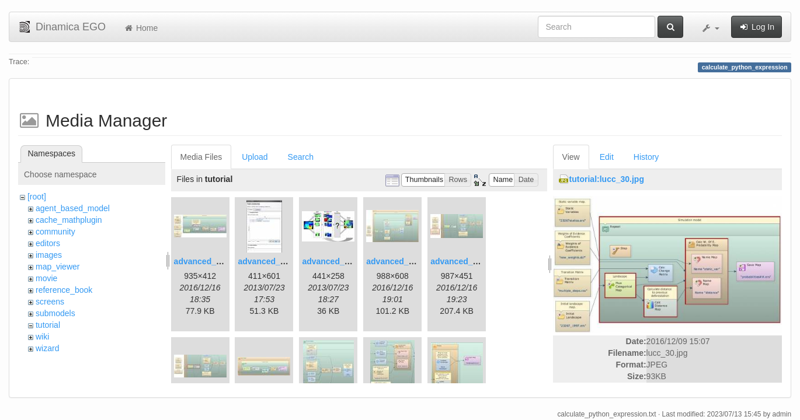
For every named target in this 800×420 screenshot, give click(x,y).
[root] (36, 196)
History (646, 157)
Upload (254, 157)
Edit (607, 157)
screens (50, 301)
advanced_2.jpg (268, 261)
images (49, 255)
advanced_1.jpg (204, 261)
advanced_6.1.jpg (464, 261)
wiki (42, 336)
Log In (756, 27)
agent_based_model (73, 208)
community (55, 231)
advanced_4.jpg (396, 261)
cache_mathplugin (69, 220)
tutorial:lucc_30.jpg (606, 179)
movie (46, 278)
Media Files (201, 157)
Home (140, 28)
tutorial (48, 325)
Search (301, 157)
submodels (55, 313)
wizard (47, 348)
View (571, 157)
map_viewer (57, 266)
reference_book (64, 290)
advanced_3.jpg (332, 261)
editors (48, 243)
